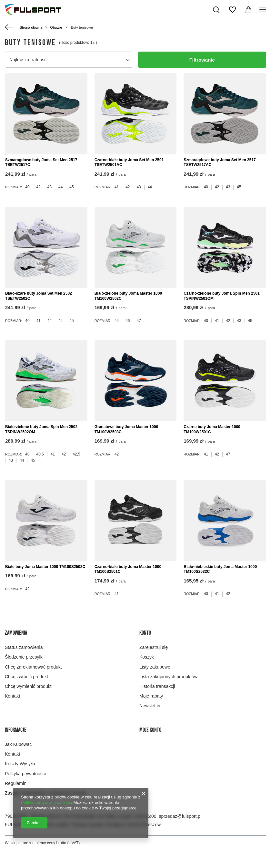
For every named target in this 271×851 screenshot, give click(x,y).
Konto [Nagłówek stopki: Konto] (145, 633)
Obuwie (56, 27)
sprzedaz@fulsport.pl (180, 816)
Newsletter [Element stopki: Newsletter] (150, 705)
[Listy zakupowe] (232, 9)
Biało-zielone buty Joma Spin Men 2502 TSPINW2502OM (41, 429)
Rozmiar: (13, 187)
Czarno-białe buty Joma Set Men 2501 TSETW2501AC (129, 162)
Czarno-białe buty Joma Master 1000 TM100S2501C (128, 569)
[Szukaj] (216, 9)
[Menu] (263, 9)
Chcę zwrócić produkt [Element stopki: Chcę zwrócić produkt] (26, 676)
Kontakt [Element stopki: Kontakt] (12, 696)
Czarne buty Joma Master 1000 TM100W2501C (212, 429)
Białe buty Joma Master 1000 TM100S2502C (45, 566)
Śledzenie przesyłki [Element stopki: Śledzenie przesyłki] (24, 657)
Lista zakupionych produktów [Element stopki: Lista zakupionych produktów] (168, 676)
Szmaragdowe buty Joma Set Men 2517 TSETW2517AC (220, 162)
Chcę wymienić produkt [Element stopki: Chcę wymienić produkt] (28, 686)
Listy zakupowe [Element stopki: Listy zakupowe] (154, 667)
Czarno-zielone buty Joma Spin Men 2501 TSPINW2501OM (221, 296)
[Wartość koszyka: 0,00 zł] (248, 9)
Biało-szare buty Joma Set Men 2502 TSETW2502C (38, 296)
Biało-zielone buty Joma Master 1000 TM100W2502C (128, 296)
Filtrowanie (202, 60)
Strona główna (31, 27)
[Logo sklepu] (33, 9)
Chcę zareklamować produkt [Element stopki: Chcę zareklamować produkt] (33, 667)
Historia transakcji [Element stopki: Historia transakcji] (157, 686)
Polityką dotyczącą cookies (46, 802)
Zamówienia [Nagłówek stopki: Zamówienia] (16, 633)
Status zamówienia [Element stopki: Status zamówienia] (24, 647)
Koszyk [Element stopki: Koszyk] (146, 657)
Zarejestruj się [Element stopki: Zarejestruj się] (153, 647)
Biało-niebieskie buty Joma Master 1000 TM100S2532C (220, 569)
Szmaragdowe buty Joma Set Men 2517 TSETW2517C (41, 162)
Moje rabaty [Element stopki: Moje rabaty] (151, 696)
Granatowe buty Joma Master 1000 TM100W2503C (126, 429)
